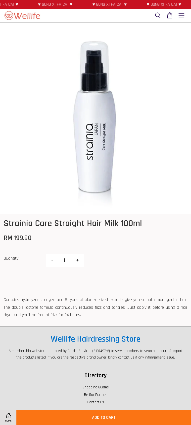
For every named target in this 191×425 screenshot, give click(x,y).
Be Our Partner (95, 394)
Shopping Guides (96, 387)
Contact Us (95, 402)
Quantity (11, 258)
